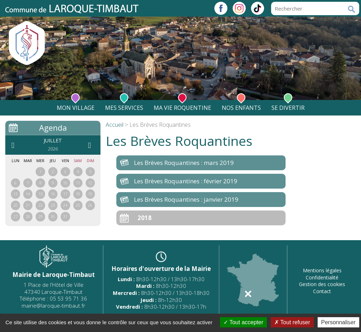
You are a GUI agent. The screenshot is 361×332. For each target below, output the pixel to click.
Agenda (53, 127)
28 (28, 216)
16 (53, 193)
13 (15, 193)
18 (78, 193)
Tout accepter (243, 322)
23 (53, 205)
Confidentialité (322, 277)
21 (28, 205)
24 (65, 205)
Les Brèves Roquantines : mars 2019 (184, 163)
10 (65, 182)
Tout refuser (292, 322)
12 (90, 182)
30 (53, 216)
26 (90, 205)
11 (78, 182)
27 (15, 216)
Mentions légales (322, 270)
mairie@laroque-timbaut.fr (53, 305)
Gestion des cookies (322, 284)
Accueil (114, 125)
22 (40, 205)
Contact (322, 291)
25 (78, 205)
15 (40, 193)
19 (90, 193)
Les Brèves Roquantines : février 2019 (185, 181)
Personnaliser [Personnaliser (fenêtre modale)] (338, 322)
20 (15, 205)
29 (40, 216)
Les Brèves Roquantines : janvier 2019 (186, 199)
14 (28, 193)
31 (65, 216)
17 (65, 193)
